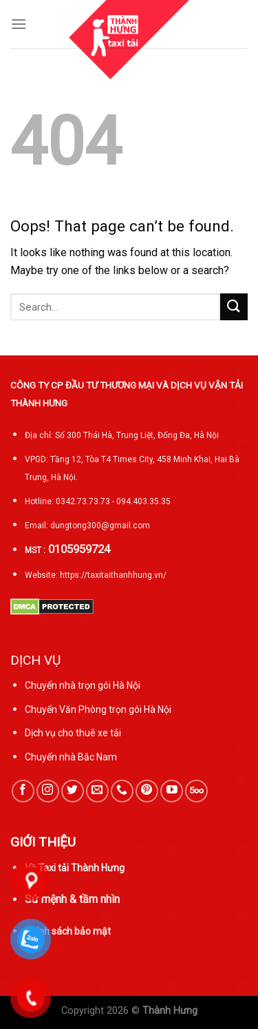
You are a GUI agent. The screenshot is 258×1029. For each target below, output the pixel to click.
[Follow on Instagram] (47, 791)
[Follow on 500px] (196, 791)
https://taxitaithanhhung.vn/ (113, 575)
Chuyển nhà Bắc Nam (71, 756)
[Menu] (18, 24)
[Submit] (234, 306)
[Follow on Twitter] (72, 791)
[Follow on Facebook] (23, 791)
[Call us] (122, 791)
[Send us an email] (97, 791)
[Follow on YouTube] (171, 791)
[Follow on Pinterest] (147, 791)
